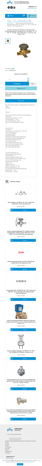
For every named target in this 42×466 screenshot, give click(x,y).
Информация (8, 447)
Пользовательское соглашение (15, 434)
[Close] (40, 461)
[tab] (21, 96)
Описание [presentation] (21, 97)
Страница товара (21, 20)
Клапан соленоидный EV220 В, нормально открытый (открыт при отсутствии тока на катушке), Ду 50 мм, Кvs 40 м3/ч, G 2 (21, 318)
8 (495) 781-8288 (9, 454)
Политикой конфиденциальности (27, 461)
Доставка (7, 444)
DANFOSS (10, 21)
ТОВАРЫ (29, 20)
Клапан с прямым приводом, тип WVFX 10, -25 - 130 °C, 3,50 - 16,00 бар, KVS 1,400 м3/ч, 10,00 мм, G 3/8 (21, 347)
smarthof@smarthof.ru (32, 8)
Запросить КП (24, 84)
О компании (8, 443)
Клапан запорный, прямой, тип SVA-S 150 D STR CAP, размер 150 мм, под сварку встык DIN (21, 258)
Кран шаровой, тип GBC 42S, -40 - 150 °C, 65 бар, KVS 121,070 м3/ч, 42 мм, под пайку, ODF (21, 199)
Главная (9, 20)
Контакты (7, 449)
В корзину (25, 79)
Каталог (14, 20)
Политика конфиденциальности (15, 435)
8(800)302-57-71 (33, 6)
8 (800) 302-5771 (10, 453)
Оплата (7, 446)
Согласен (20, 464)
